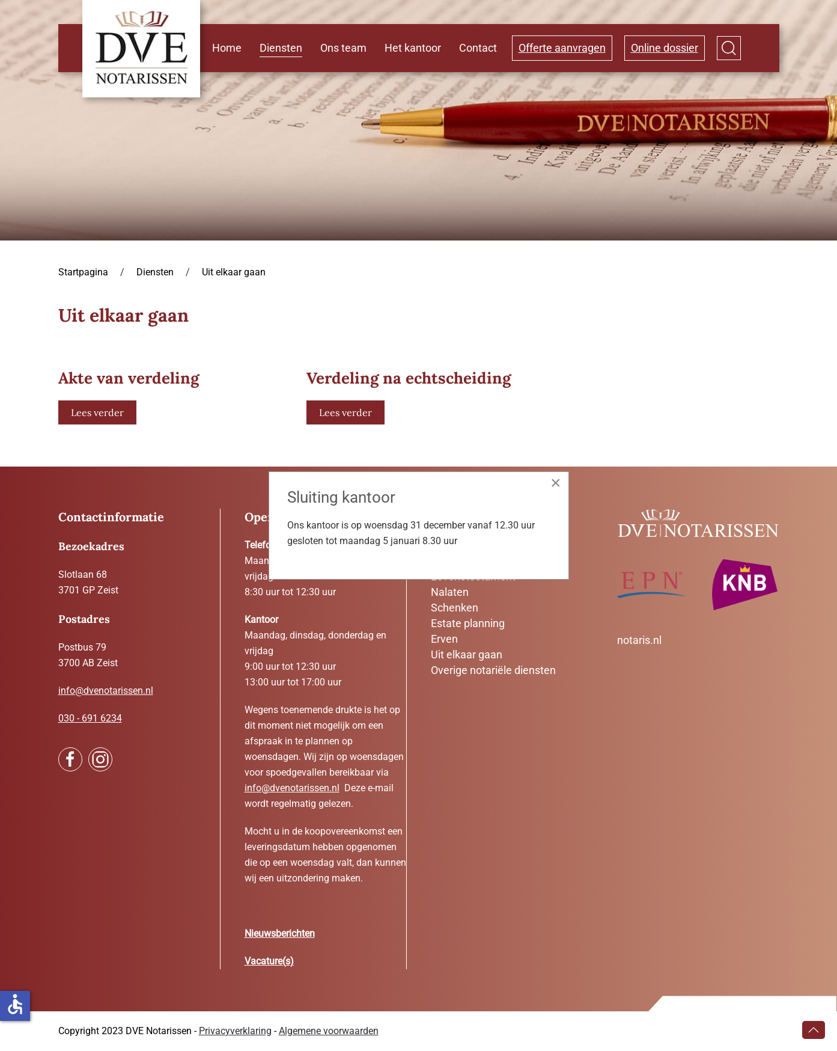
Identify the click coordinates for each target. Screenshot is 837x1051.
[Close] (555, 483)
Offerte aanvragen (562, 47)
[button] (729, 48)
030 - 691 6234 (90, 718)
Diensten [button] (281, 47)
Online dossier (664, 47)
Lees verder (97, 412)
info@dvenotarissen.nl (105, 690)
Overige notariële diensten (493, 670)
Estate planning (468, 623)
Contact (478, 47)
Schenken (454, 607)
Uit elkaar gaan (466, 654)
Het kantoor (413, 47)
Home (227, 47)
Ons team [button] (343, 47)
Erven (444, 639)
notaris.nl (639, 640)
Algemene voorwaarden (329, 1031)
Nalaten (450, 592)
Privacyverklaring (235, 1031)
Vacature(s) (269, 961)
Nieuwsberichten (280, 933)
